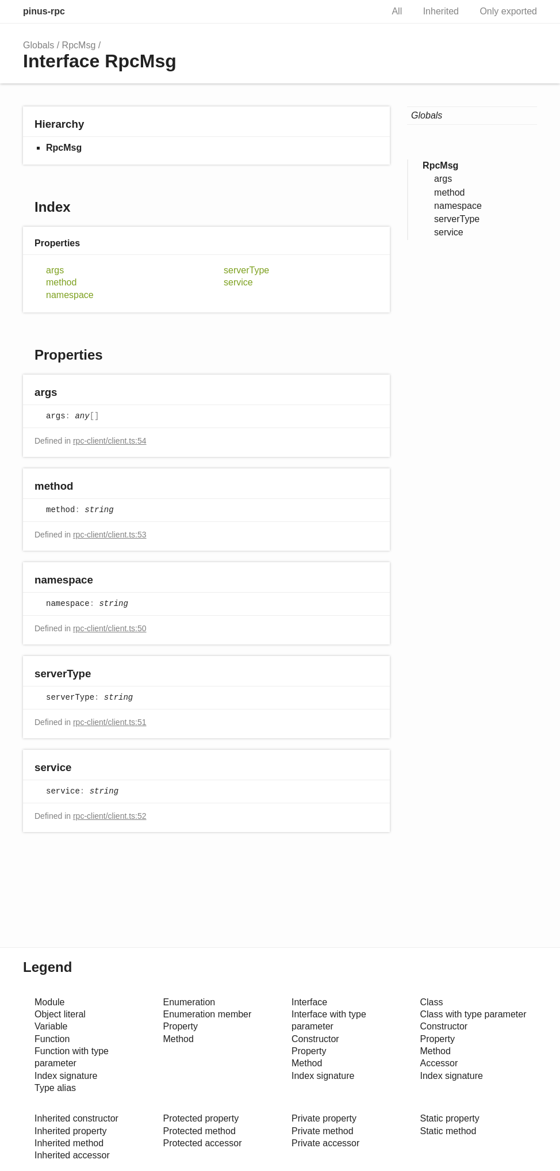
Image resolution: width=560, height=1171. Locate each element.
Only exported (508, 11)
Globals (38, 45)
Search (361, 11)
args (55, 270)
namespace (70, 295)
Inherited (441, 11)
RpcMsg (79, 45)
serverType (246, 270)
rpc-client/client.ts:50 (110, 628)
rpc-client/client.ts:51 (110, 722)
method (61, 282)
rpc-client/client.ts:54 (110, 440)
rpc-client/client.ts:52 (110, 816)
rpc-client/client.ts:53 (110, 534)
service (238, 282)
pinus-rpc (44, 11)
